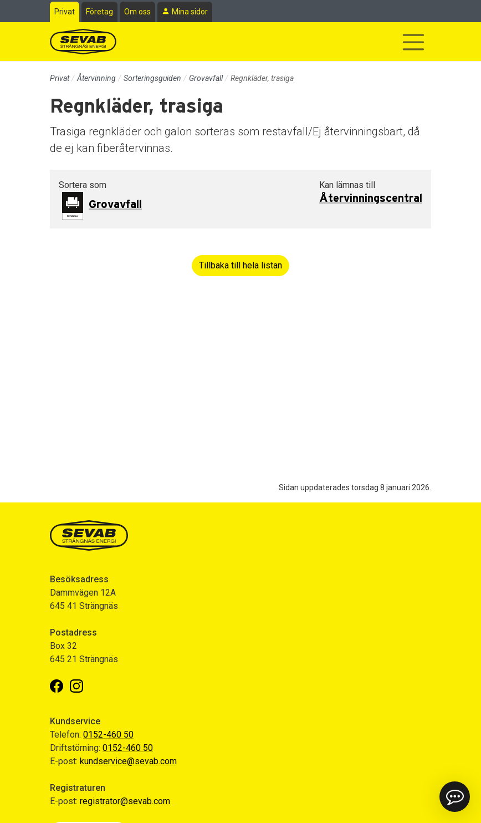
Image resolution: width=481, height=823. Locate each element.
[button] (454, 796)
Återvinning (96, 78)
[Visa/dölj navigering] (413, 42)
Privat (64, 11)
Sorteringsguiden (152, 78)
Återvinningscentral (370, 198)
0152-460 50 (108, 734)
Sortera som (82, 185)
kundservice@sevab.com (128, 761)
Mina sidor (190, 11)
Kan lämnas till (347, 185)
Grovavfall (206, 78)
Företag (99, 11)
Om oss (137, 11)
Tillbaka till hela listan (240, 265)
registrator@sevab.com (125, 801)
